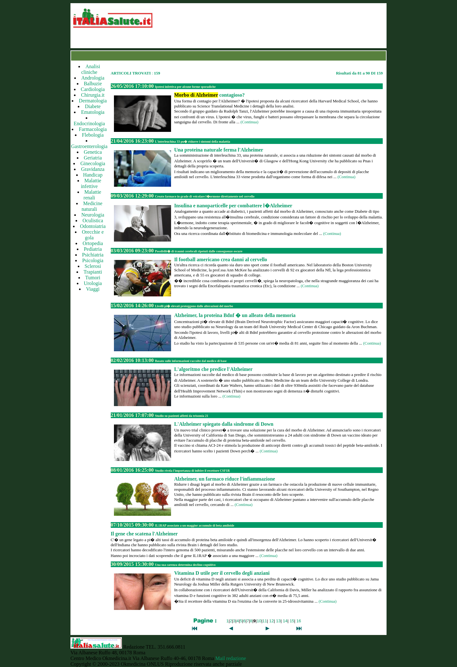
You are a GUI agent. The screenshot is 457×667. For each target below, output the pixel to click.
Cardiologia (93, 89)
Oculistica (93, 220)
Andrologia (92, 78)
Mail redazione (230, 658)
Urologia (93, 283)
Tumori (92, 277)
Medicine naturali (92, 206)
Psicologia (92, 260)
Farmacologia (93, 129)
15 (292, 620)
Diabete (93, 106)
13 (278, 620)
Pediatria (93, 249)
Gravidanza (92, 169)
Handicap (93, 175)
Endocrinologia (89, 123)
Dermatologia (93, 100)
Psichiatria (93, 254)
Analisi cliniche (90, 69)
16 (298, 620)
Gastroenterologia (89, 146)
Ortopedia (93, 243)
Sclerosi (93, 266)
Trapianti (92, 272)
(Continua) (249, 122)
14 (285, 620)
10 (259, 620)
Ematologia (92, 112)
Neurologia (92, 214)
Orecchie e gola (93, 234)
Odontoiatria (93, 226)
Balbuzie (93, 83)
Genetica (93, 152)
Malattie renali (92, 194)
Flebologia (92, 135)
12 (271, 620)
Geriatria (93, 157)
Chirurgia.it (92, 95)
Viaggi (93, 289)
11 (264, 620)
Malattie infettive (91, 183)
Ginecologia (92, 163)
